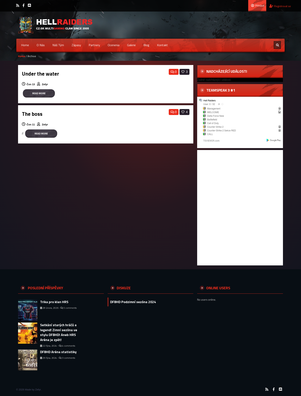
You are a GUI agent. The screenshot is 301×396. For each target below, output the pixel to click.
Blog (146, 45)
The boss (32, 114)
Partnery (94, 45)
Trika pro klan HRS (54, 301)
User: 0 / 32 (209, 104)
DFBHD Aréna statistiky (58, 351)
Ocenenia (113, 45)
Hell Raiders (209, 100)
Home (25, 45)
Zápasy (76, 45)
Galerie (131, 45)
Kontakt (162, 45)
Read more (38, 93)
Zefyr (45, 84)
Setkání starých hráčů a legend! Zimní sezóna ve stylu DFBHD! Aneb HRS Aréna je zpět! (58, 332)
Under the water (40, 74)
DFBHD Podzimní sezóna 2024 (133, 301)
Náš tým (58, 45)
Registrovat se (280, 6)
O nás (41, 45)
